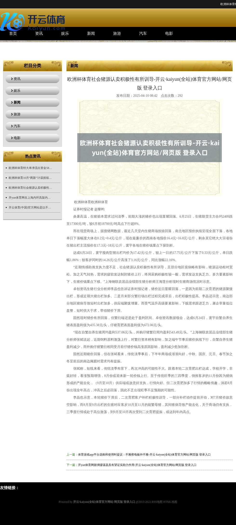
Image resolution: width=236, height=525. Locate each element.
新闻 (91, 33)
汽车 (143, 33)
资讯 (39, 33)
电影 (169, 33)
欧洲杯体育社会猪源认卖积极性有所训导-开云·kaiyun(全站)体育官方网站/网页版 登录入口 (30, 187)
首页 (13, 33)
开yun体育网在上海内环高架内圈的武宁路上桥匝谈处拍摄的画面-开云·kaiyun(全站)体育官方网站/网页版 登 (30, 197)
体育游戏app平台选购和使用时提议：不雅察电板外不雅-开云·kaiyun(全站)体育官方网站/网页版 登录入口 (144, 454)
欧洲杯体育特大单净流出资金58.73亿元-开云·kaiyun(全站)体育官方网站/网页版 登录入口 (30, 168)
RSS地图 (157, 502)
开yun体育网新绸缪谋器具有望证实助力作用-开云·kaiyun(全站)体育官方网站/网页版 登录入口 (137, 465)
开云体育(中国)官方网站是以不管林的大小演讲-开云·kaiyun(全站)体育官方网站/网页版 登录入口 (30, 207)
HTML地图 (170, 502)
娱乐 (65, 33)
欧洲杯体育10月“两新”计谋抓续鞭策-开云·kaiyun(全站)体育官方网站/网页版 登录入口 (30, 178)
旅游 (117, 33)
